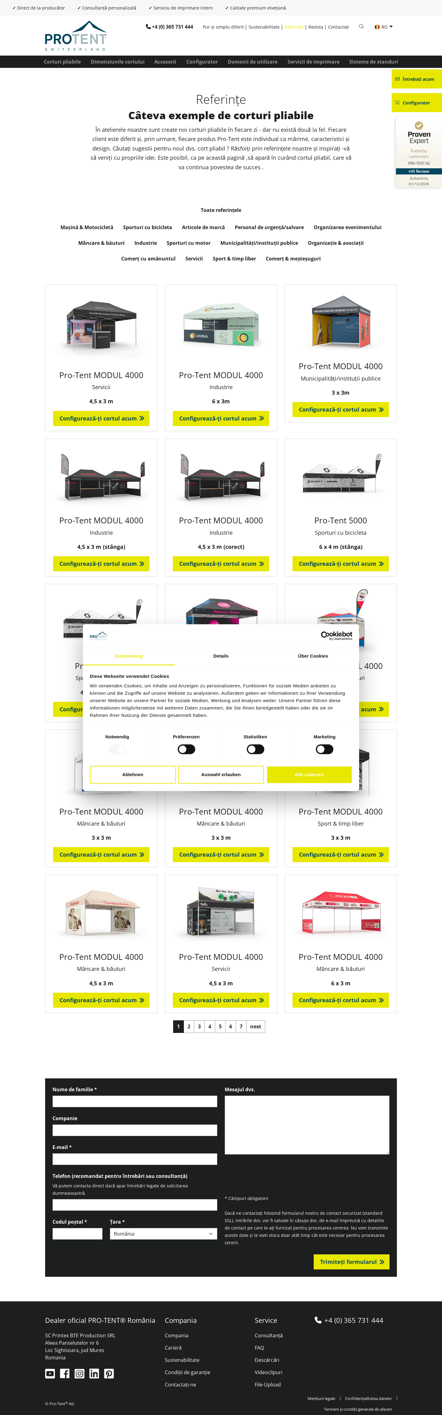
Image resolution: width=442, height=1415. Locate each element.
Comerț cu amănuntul (148, 258)
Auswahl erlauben (221, 774)
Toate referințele (221, 210)
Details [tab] (221, 656)
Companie (64, 1118)
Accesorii (165, 61)
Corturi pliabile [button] (62, 61)
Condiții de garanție (187, 1372)
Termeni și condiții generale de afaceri (358, 1409)
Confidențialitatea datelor (368, 1398)
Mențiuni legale (321, 1398)
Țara (117, 1221)
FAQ (259, 1347)
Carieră (173, 1347)
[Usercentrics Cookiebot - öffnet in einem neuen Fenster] (325, 635)
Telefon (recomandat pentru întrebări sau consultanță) (119, 1176)
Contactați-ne (180, 1384)
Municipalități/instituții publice (259, 243)
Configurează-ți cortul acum (98, 418)
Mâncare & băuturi (101, 243)
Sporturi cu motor (189, 243)
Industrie (145, 243)
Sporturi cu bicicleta (147, 227)
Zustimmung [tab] (129, 656)
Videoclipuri (268, 1372)
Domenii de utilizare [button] (252, 61)
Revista (315, 27)
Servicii (194, 258)
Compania (176, 1335)
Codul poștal (69, 1221)
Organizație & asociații (336, 243)
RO (382, 27)
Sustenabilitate (264, 27)
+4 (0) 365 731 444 (172, 26)
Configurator (202, 61)
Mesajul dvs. (240, 1089)
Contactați (338, 27)
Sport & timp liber (234, 258)
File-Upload (268, 1384)
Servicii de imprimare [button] (313, 61)
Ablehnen (132, 774)
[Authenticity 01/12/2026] (419, 180)
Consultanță (269, 1335)
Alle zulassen (309, 774)
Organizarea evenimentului (348, 227)
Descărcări (267, 1360)
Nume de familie (74, 1089)
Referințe (294, 27)
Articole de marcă (203, 227)
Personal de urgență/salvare (269, 227)
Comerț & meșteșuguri (293, 258)
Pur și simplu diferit (223, 27)
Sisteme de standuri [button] (373, 61)
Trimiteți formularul (348, 1261)
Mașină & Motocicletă (86, 227)
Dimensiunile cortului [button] (118, 61)
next (255, 1026)
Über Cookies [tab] (313, 656)
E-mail (62, 1147)
